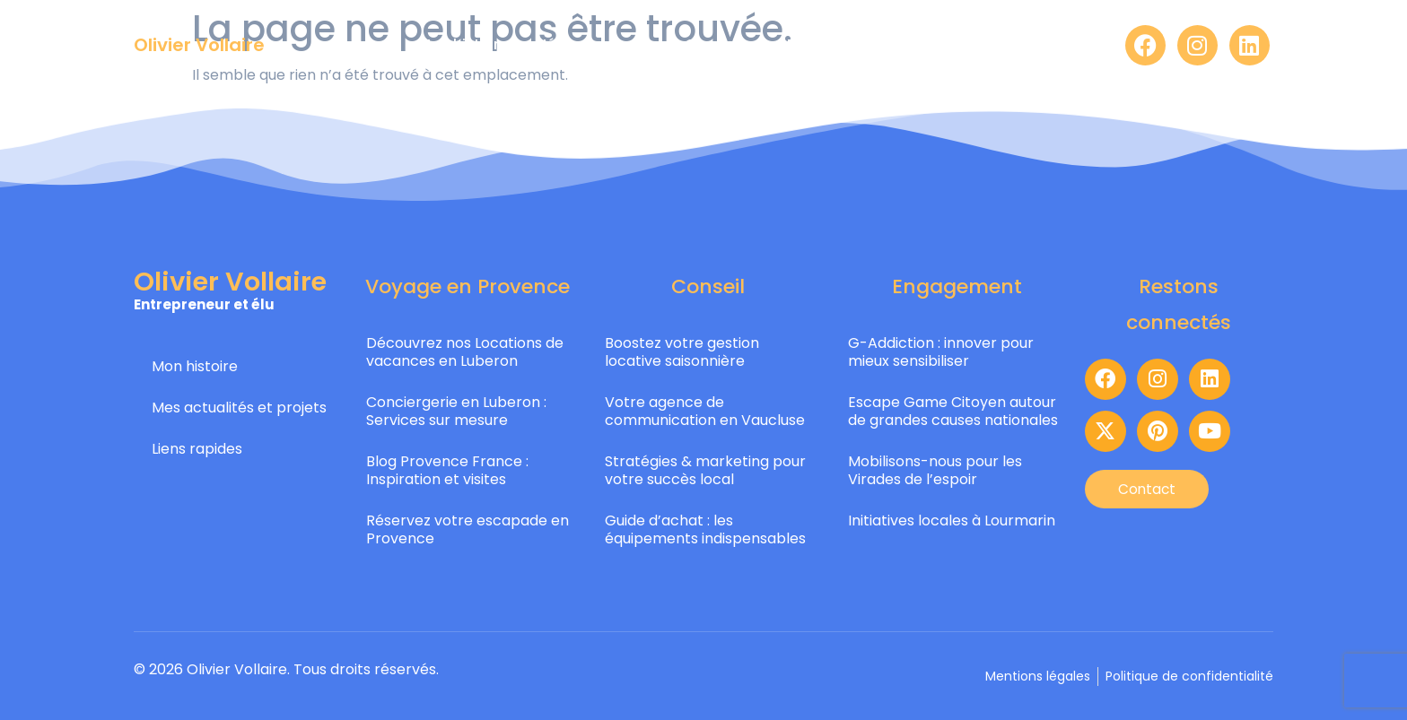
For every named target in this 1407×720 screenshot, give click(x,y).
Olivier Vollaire (199, 44)
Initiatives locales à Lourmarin (951, 520)
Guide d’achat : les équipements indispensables (705, 529)
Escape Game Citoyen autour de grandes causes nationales (953, 411)
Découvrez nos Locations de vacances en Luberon (465, 352)
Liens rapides (197, 448)
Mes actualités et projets (239, 407)
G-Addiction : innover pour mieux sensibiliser (941, 352)
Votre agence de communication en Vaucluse (705, 411)
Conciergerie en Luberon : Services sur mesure (456, 411)
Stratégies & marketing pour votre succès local (705, 470)
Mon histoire (195, 366)
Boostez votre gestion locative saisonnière (682, 352)
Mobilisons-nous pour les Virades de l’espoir (935, 470)
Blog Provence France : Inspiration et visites (447, 470)
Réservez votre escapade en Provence (467, 529)
